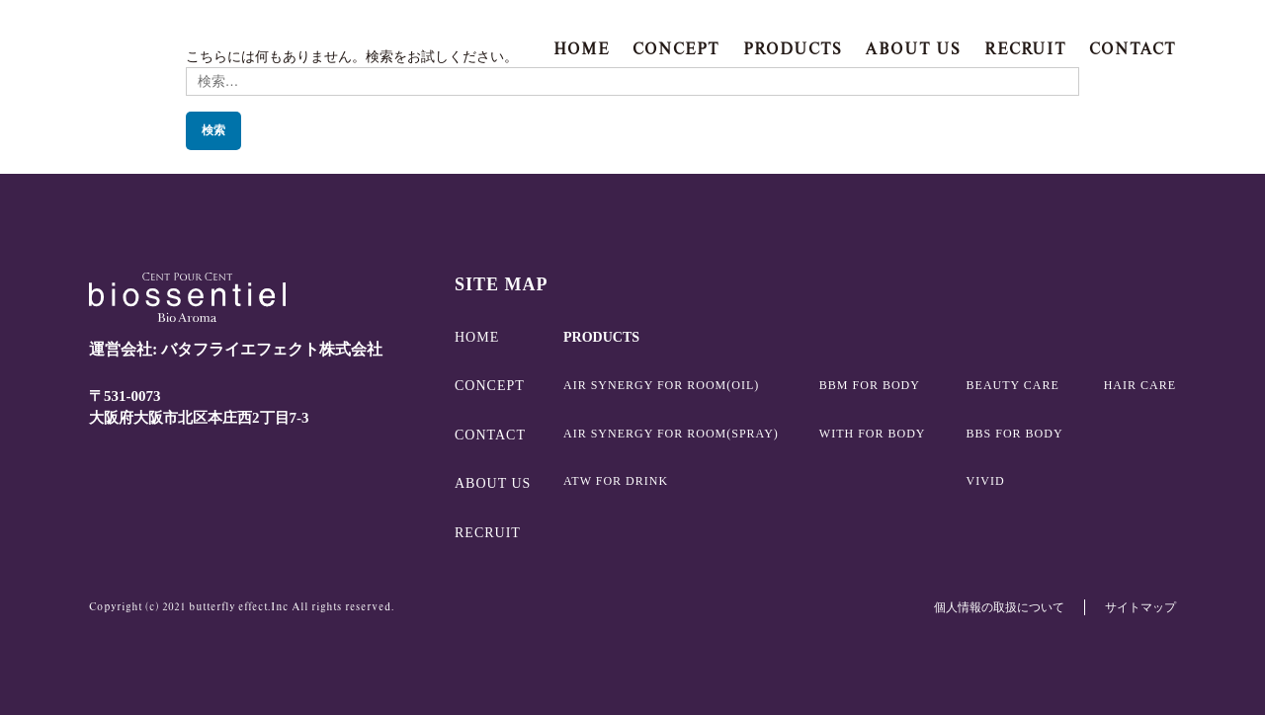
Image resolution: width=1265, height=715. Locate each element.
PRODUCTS (792, 49)
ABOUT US (913, 49)
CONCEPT (675, 49)
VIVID (986, 481)
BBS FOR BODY (1015, 433)
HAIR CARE (1140, 385)
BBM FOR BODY (869, 385)
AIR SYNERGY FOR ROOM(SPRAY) (671, 433)
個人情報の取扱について (999, 607)
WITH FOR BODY (872, 433)
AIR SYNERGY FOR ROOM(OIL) (661, 385)
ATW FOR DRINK (615, 481)
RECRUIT (1025, 49)
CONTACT (1132, 49)
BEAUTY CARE (1013, 385)
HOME (581, 49)
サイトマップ (1140, 607)
